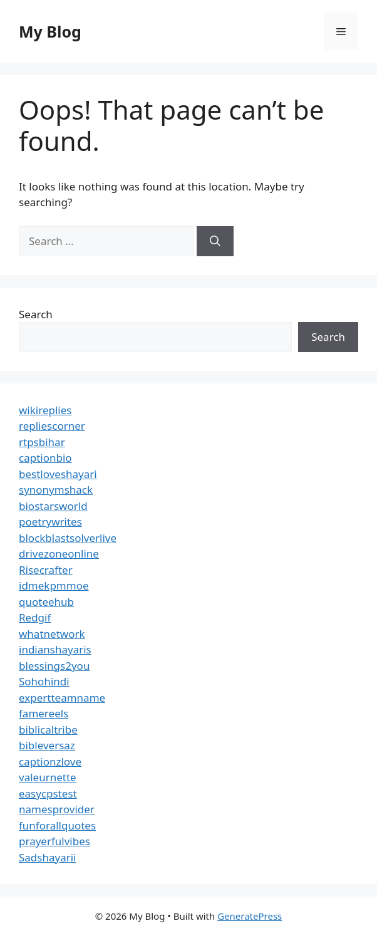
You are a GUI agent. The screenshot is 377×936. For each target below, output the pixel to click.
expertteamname (62, 697)
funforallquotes (57, 825)
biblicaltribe (48, 729)
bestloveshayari (58, 474)
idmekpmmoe (54, 585)
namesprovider (57, 809)
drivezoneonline (59, 553)
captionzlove (50, 761)
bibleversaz (47, 745)
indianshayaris (55, 649)
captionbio (45, 457)
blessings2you (54, 665)
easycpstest (48, 793)
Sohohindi (44, 681)
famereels (43, 713)
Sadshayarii (47, 857)
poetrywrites (50, 521)
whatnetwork (52, 634)
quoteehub (46, 602)
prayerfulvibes (54, 841)
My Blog (50, 31)
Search (36, 314)
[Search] (215, 241)
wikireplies (45, 410)
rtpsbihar (42, 442)
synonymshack (56, 489)
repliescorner (52, 426)
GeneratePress (249, 916)
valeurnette (47, 777)
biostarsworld (53, 506)
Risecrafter (46, 570)
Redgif (35, 617)
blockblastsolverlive (67, 538)
